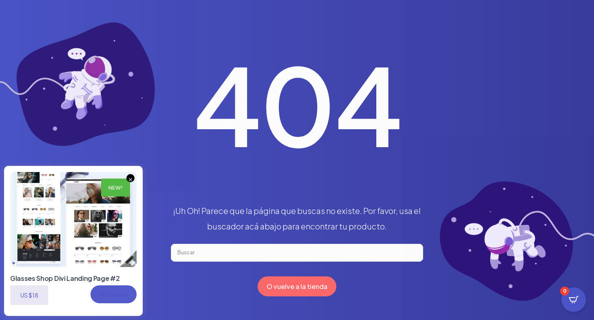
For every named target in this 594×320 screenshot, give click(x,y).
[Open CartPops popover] (573, 299)
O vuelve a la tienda (297, 286)
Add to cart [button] (113, 294)
